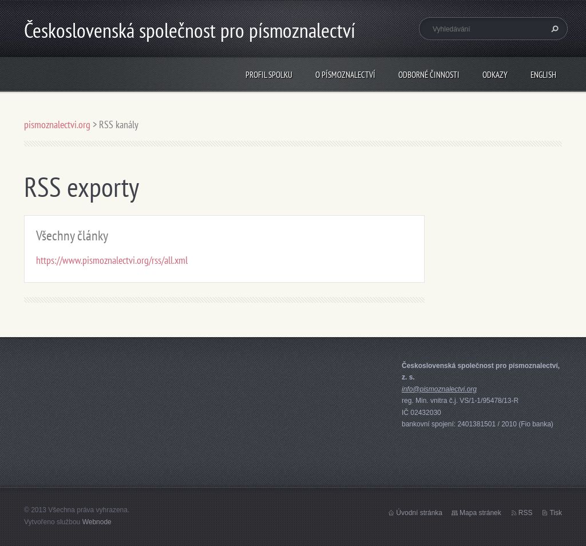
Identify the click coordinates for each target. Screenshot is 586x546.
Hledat (553, 28)
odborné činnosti (429, 74)
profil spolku (269, 74)
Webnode (97, 522)
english (543, 74)
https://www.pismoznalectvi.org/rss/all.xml (112, 260)
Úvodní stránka (419, 513)
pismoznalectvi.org (57, 124)
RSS (525, 513)
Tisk (555, 513)
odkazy (495, 74)
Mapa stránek (480, 513)
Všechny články (72, 235)
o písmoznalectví (345, 74)
